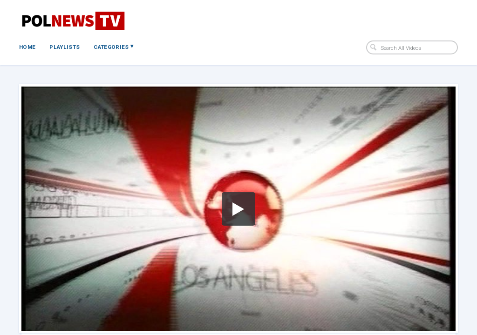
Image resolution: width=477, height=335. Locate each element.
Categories (113, 46)
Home (27, 47)
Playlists (64, 47)
